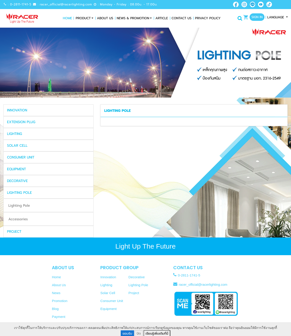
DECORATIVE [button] (17, 180)
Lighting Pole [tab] (19, 205)
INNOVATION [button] (17, 110)
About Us (104, 18)
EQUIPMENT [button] (16, 169)
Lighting (106, 285)
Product (83, 18)
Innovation (108, 277)
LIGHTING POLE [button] (19, 192)
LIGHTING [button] (14, 133)
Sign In (257, 17)
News (56, 293)
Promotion (59, 301)
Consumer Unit (111, 301)
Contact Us (181, 18)
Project (133, 293)
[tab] (48, 110)
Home (68, 18)
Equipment (108, 309)
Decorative (136, 277)
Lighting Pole (138, 285)
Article (161, 18)
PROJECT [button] (14, 231)
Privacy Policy (207, 18)
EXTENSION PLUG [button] (21, 122)
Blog (55, 309)
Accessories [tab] (18, 219)
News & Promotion (132, 18)
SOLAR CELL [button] (17, 145)
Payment (58, 317)
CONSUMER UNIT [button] (20, 157)
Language (275, 17)
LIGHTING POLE (117, 110)
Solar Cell (107, 293)
